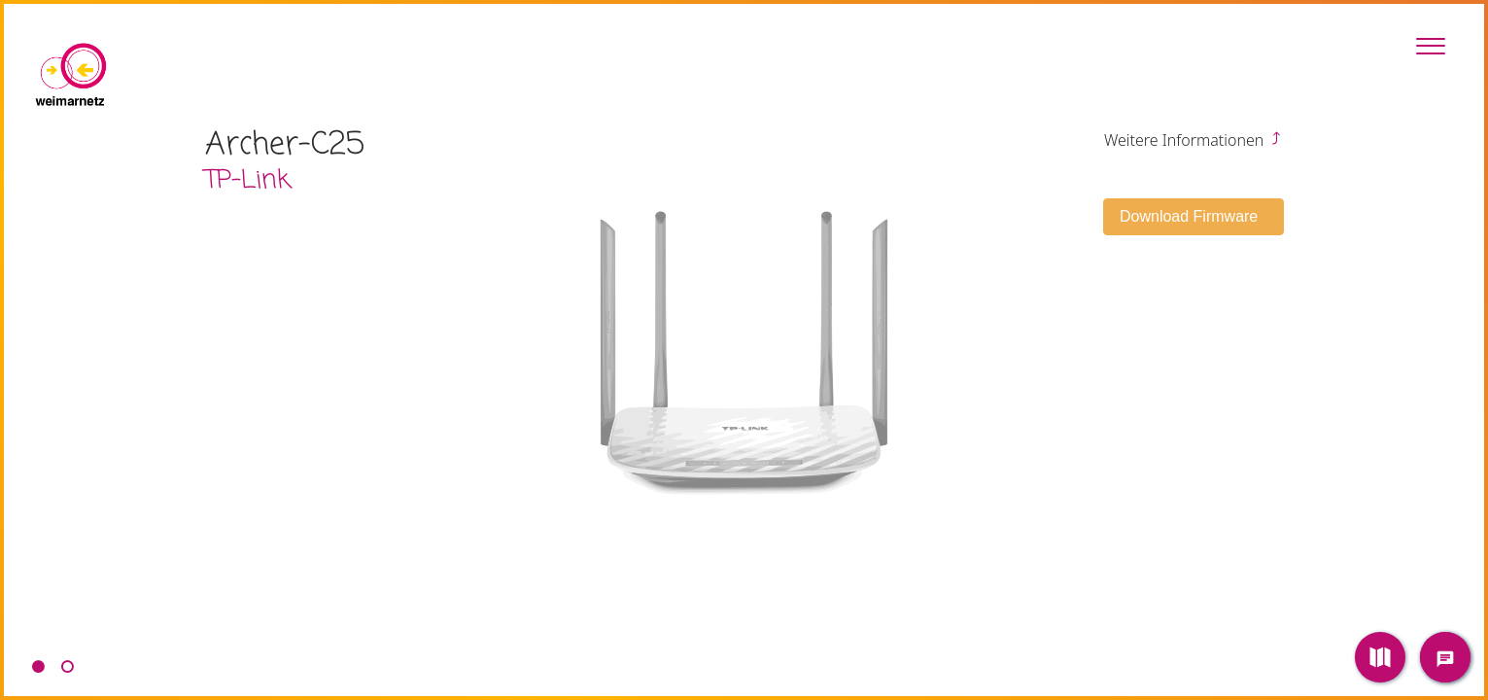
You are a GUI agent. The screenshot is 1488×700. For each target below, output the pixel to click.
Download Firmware (1191, 216)
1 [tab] (38, 667)
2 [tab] (67, 667)
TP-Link (248, 180)
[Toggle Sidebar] (1430, 45)
